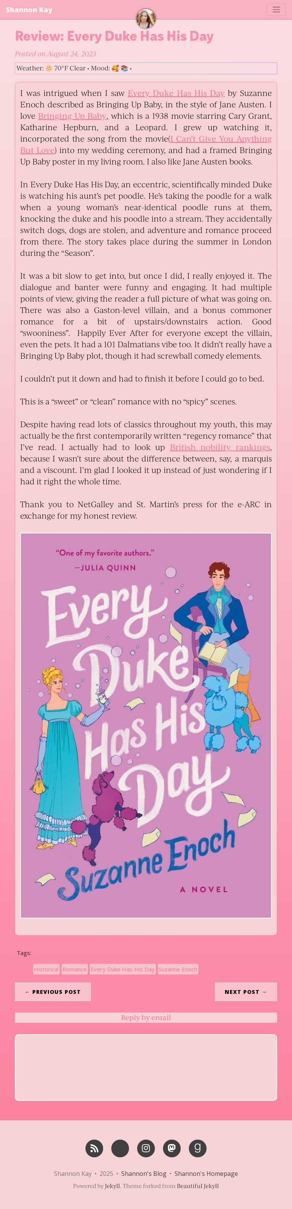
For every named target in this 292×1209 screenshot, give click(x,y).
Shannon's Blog (144, 1173)
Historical (46, 969)
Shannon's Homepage (206, 1173)
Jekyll (112, 1186)
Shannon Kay (29, 9)
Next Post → (246, 991)
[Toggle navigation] (276, 9)
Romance (74, 969)
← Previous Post (53, 991)
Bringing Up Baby (72, 115)
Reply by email (146, 1017)
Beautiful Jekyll (198, 1186)
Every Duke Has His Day (176, 93)
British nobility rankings (220, 447)
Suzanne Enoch (178, 969)
